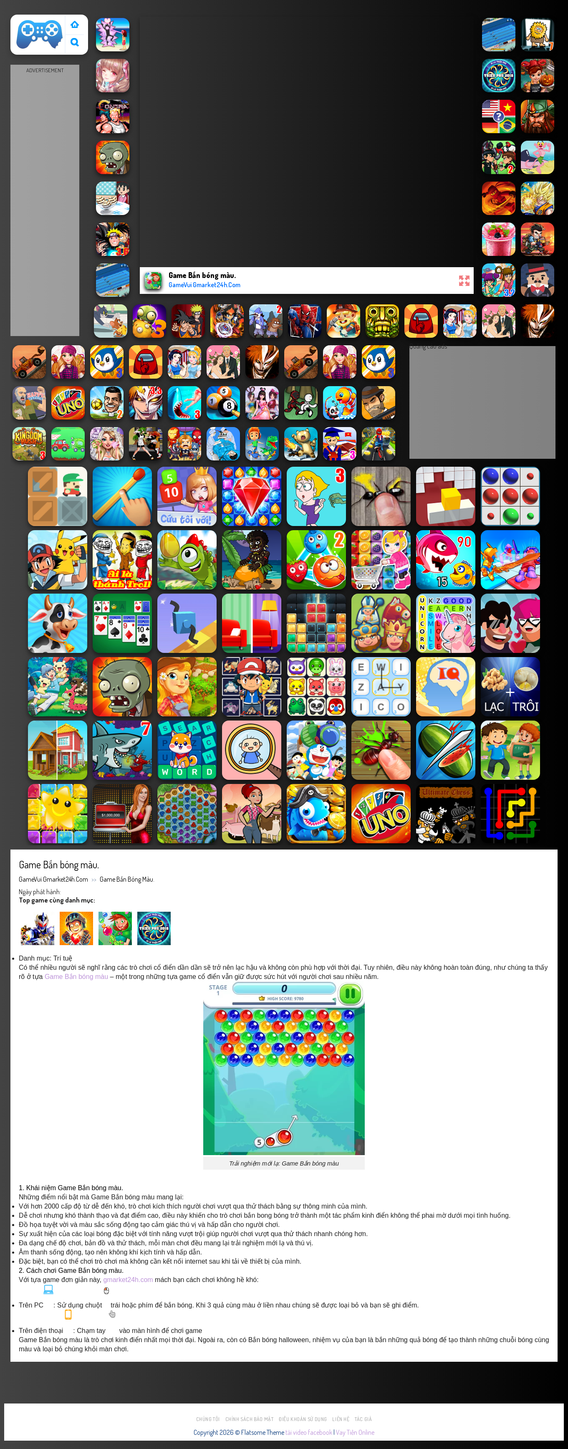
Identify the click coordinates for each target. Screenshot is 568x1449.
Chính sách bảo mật (249, 1419)
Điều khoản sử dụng (303, 1419)
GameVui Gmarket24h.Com (53, 879)
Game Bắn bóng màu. (127, 879)
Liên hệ (340, 1419)
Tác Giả (363, 1419)
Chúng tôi (208, 1419)
